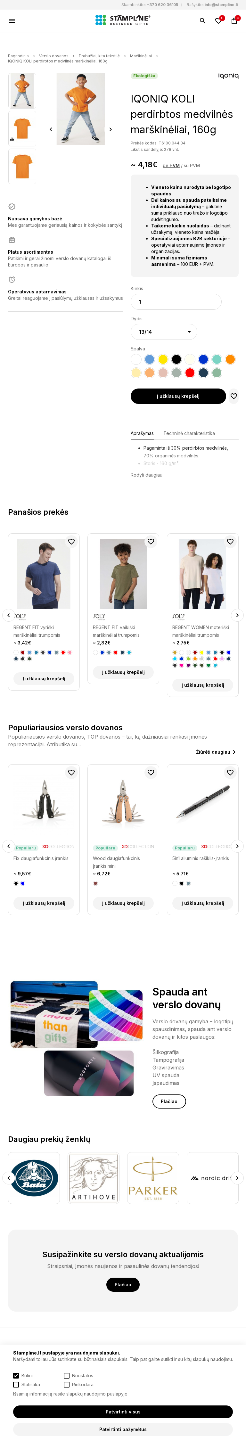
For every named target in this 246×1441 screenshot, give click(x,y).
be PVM (171, 165)
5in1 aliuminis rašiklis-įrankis (200, 858)
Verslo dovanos (54, 55)
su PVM (192, 165)
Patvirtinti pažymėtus (123, 1429)
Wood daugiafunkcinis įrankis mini (116, 862)
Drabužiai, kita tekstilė (99, 55)
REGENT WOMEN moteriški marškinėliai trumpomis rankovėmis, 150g (200, 632)
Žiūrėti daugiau (213, 752)
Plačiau (169, 1101)
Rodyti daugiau (146, 475)
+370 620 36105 (162, 4)
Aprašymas (142, 433)
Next (110, 129)
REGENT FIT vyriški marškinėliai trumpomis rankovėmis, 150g (36, 632)
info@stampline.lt (221, 4)
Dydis (137, 318)
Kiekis (137, 288)
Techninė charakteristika (189, 433)
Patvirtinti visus (123, 1411)
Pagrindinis (18, 55)
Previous (51, 129)
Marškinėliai (141, 55)
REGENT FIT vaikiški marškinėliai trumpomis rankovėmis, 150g (116, 632)
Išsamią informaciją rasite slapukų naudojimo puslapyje (70, 1393)
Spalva (138, 348)
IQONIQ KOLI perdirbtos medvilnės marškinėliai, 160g (58, 61)
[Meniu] (12, 21)
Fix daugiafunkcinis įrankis (41, 858)
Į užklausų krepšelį (178, 396)
